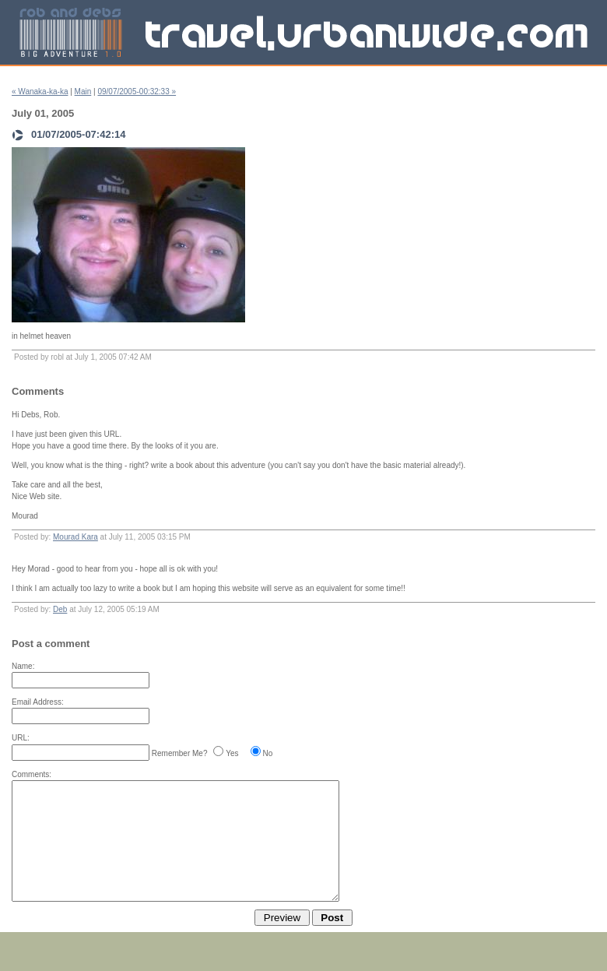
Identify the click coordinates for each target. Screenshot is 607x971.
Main (83, 91)
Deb (60, 609)
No (268, 753)
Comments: (31, 774)
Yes (232, 753)
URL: (21, 738)
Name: (23, 666)
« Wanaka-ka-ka (40, 91)
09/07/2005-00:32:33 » (136, 91)
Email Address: (38, 702)
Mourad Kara (75, 537)
